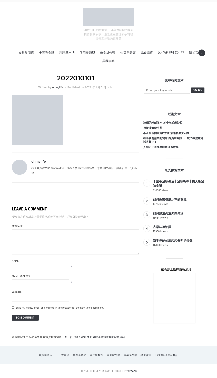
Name (15, 260)
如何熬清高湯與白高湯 (168, 213)
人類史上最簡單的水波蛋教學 (161, 147)
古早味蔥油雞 (162, 227)
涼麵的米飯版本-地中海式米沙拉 (162, 122)
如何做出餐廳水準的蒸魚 (169, 199)
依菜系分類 (128, 52)
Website (17, 292)
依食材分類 (107, 52)
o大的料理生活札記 (171, 52)
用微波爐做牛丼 (152, 128)
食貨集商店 (26, 52)
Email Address (21, 276)
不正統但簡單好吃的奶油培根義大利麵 (166, 133)
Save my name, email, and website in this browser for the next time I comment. (60, 307)
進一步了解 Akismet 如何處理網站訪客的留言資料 (94, 337)
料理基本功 (67, 52)
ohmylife (57, 87)
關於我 (193, 52)
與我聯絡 (108, 61)
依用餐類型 (87, 52)
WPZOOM (132, 371)
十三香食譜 (46, 52)
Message (17, 226)
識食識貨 (147, 52)
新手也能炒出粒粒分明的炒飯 (173, 240)
